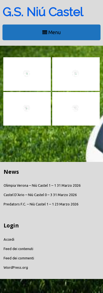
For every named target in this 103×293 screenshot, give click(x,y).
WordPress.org (16, 267)
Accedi (9, 239)
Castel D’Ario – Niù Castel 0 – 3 (28, 195)
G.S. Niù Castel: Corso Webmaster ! (76, 108)
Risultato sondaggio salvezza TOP (76, 74)
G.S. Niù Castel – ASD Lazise (27, 106)
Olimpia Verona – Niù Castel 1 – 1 (30, 185)
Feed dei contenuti (18, 249)
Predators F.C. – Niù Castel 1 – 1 (29, 204)
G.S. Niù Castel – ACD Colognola (27, 74)
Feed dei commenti (19, 258)
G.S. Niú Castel (42, 12)
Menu (51, 32)
